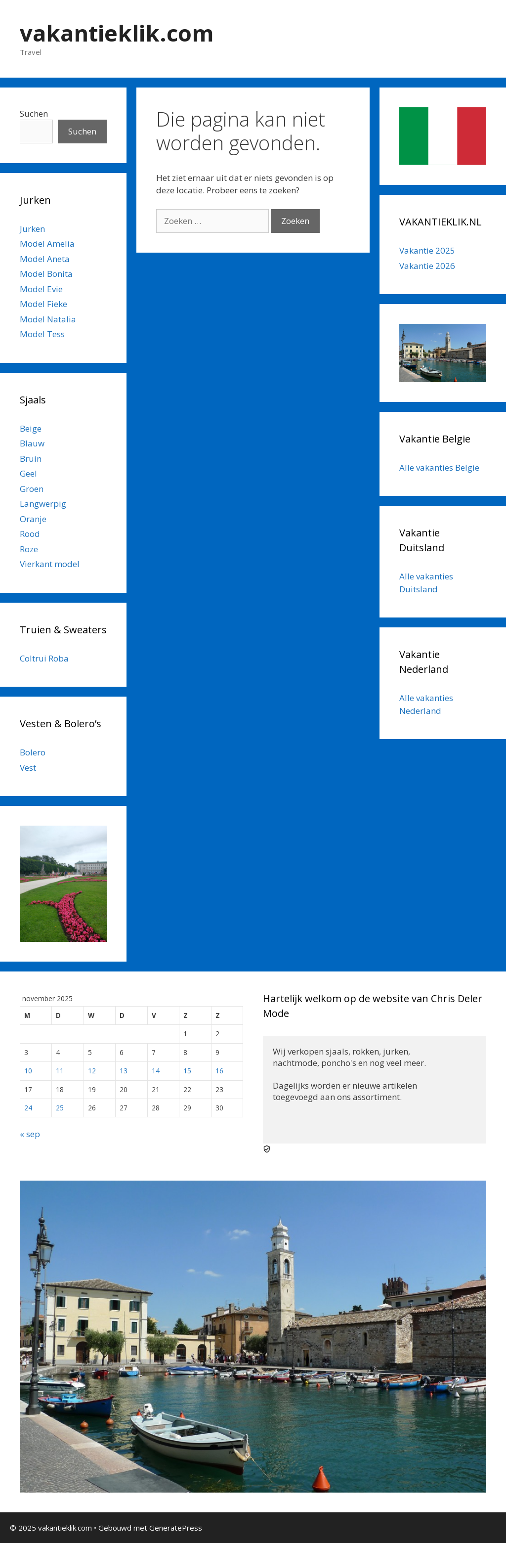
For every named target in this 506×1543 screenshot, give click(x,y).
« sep (30, 1134)
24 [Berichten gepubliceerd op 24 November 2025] (28, 1107)
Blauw (32, 443)
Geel (28, 473)
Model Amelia (47, 243)
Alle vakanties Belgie (439, 467)
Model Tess (42, 334)
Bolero (32, 752)
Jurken (32, 228)
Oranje (33, 519)
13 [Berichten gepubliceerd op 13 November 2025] (123, 1070)
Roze (29, 549)
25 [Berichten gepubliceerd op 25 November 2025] (60, 1107)
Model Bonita (46, 273)
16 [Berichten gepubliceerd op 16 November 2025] (219, 1070)
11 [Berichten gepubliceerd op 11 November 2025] (60, 1070)
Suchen (34, 113)
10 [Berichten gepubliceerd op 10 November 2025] (28, 1070)
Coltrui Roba (44, 658)
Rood (30, 533)
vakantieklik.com (117, 33)
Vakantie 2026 (427, 265)
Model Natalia (48, 319)
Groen (31, 488)
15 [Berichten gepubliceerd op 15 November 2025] (187, 1070)
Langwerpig (43, 503)
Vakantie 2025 (427, 250)
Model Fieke (43, 303)
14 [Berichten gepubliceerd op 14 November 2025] (156, 1070)
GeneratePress (175, 1528)
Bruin (31, 458)
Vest (28, 767)
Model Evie (41, 289)
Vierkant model (50, 564)
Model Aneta (45, 259)
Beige (31, 428)
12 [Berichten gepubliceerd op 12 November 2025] (92, 1070)
